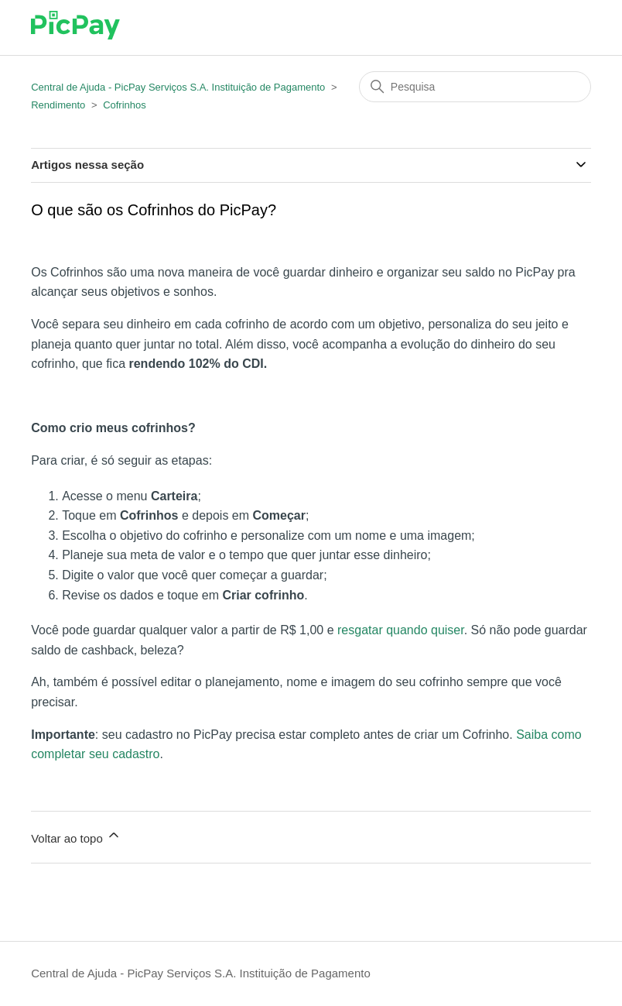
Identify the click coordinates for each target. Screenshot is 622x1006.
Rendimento (58, 105)
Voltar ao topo (76, 836)
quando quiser (425, 630)
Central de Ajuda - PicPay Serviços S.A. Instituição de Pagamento (178, 87)
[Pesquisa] (475, 86)
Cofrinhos (124, 105)
